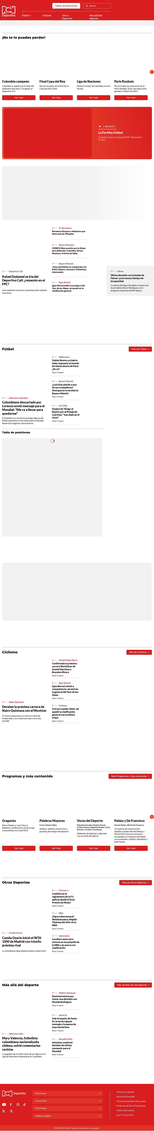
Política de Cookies (125, 1110)
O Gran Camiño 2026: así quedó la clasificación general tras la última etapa (65, 713)
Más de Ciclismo (139, 652)
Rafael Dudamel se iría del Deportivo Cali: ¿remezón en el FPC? (23, 280)
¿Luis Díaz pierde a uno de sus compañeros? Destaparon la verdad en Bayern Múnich (65, 389)
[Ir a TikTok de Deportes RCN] (24, 1105)
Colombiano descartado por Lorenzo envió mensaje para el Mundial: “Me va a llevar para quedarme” (23, 407)
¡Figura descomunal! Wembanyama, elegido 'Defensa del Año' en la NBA (64, 921)
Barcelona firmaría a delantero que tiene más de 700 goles (68, 232)
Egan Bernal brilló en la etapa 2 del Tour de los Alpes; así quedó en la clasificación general (68, 288)
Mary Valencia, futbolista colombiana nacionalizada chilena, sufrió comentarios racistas (21, 1043)
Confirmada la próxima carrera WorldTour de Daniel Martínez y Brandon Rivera (64, 668)
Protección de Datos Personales (131, 1101)
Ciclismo (46, 15)
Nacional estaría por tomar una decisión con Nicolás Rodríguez (64, 999)
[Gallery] (75, 72)
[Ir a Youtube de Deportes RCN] (4, 1105)
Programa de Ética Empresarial (131, 1106)
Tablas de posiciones (66, 5)
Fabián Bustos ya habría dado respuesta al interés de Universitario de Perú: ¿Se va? (65, 364)
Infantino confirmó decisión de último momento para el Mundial (62, 1047)
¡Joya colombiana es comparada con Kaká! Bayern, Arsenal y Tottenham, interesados (69, 269)
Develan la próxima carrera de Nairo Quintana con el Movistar (24, 708)
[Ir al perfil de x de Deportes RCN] (3, 1111)
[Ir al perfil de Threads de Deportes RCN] (11, 1111)
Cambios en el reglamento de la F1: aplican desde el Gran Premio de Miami (63, 898)
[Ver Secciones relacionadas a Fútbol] (31, 15)
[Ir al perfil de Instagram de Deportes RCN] (18, 1105)
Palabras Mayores (52, 821)
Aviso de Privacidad (126, 1097)
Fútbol (25, 15)
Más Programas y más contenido (130, 776)
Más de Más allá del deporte (133, 985)
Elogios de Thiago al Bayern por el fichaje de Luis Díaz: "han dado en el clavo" (65, 413)
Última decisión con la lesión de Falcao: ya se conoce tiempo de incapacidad (127, 278)
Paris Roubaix (124, 81)
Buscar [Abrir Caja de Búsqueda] (91, 6)
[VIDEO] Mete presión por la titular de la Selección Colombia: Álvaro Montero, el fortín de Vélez (69, 251)
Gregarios (9, 821)
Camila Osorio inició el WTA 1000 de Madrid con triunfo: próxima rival (22, 941)
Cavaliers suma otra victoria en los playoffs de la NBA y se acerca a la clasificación (65, 944)
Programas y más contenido (27, 776)
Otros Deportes (67, 17)
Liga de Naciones (89, 81)
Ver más (18, 97)
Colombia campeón (15, 81)
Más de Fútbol (140, 349)
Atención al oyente (125, 1092)
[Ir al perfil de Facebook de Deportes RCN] (10, 1105)
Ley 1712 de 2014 (125, 1115)
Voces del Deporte (90, 821)
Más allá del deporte (95, 17)
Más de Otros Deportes (135, 882)
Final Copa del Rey (52, 81)
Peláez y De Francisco (129, 821)
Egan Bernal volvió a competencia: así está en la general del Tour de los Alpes (65, 690)
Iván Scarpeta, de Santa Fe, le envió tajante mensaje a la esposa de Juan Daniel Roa (64, 1023)
